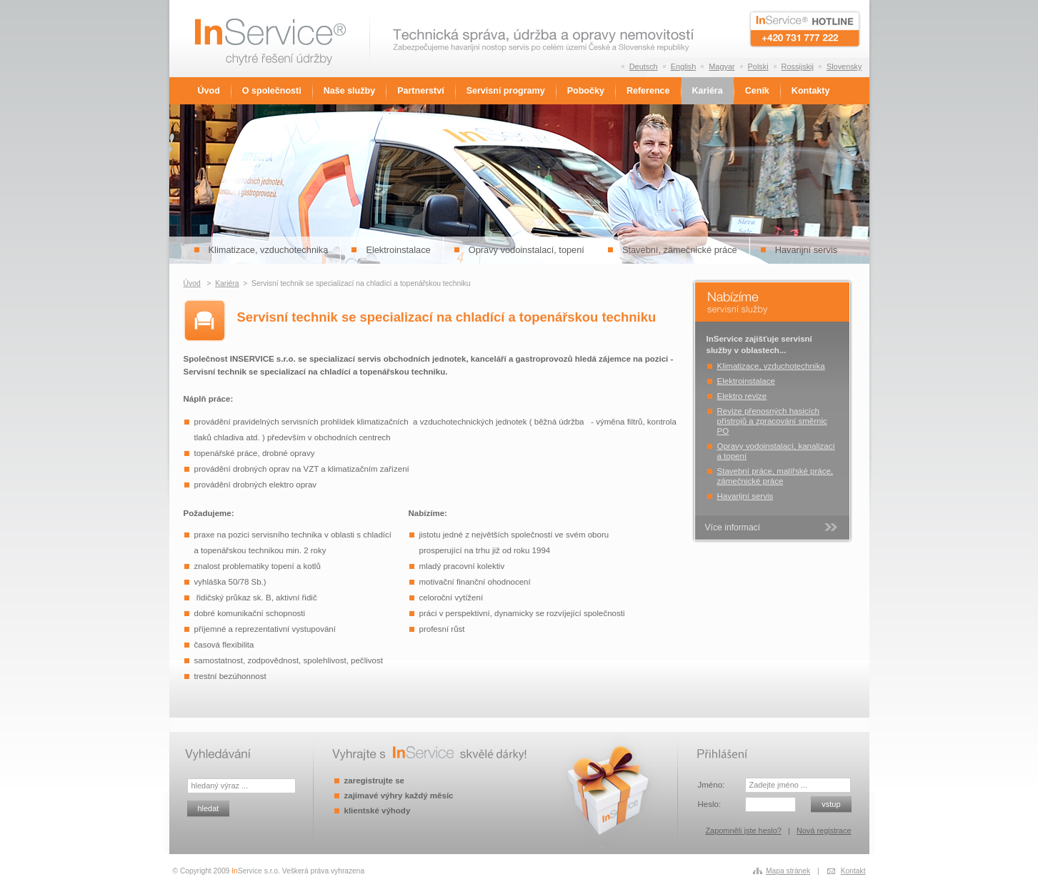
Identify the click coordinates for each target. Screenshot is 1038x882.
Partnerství (420, 91)
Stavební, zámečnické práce (679, 249)
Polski (758, 66)
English (684, 66)
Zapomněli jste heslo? (743, 830)
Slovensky (844, 66)
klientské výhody (377, 810)
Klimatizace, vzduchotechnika (269, 249)
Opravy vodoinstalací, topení (526, 249)
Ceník (757, 91)
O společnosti (271, 91)
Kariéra (707, 91)
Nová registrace (824, 830)
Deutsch (643, 66)
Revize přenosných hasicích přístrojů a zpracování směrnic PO (772, 421)
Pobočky (585, 91)
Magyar (721, 66)
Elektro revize (742, 396)
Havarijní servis (806, 249)
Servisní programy (505, 91)
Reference (648, 91)
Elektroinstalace (398, 249)
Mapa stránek (788, 871)
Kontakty (811, 91)
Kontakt (853, 871)
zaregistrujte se (374, 780)
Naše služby (349, 91)
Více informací (733, 527)
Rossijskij (798, 66)
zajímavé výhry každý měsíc (399, 795)
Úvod (209, 91)
